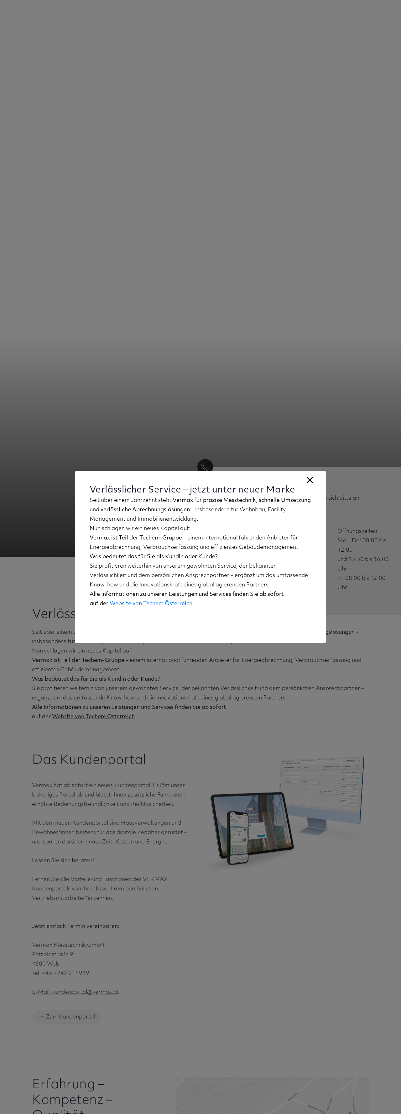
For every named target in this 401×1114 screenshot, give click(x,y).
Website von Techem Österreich (151, 603)
